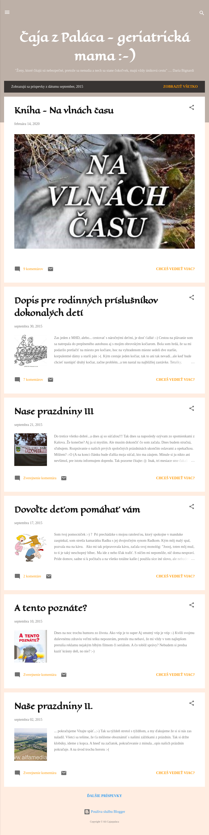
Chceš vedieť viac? (175, 269)
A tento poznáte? (50, 608)
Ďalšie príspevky (104, 796)
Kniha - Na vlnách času (64, 110)
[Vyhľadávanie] (202, 14)
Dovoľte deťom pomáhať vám (77, 509)
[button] (192, 108)
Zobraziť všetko (180, 86)
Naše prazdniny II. (53, 706)
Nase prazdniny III (53, 411)
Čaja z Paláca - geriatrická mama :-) (104, 46)
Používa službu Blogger (104, 812)
